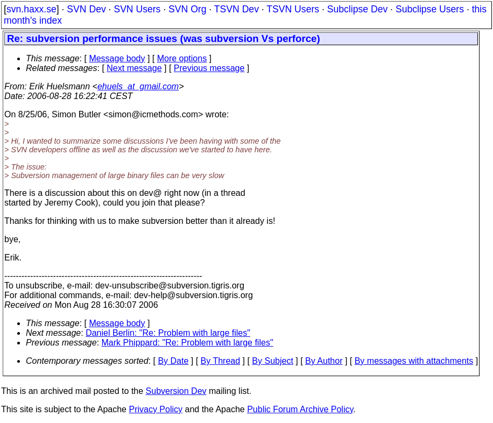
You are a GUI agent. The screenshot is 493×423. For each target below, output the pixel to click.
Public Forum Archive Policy (300, 409)
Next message (134, 68)
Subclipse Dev (357, 9)
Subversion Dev (176, 391)
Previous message (209, 68)
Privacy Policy (155, 409)
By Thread (221, 360)
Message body (117, 58)
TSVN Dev (236, 9)
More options (182, 58)
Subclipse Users (430, 9)
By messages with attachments (414, 360)
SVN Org (187, 9)
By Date (173, 360)
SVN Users (137, 9)
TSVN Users (292, 9)
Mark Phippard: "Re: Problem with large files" (187, 342)
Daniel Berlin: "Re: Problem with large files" (168, 332)
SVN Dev (86, 9)
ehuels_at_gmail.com (138, 86)
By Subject (272, 360)
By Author (323, 360)
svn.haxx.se (31, 9)
